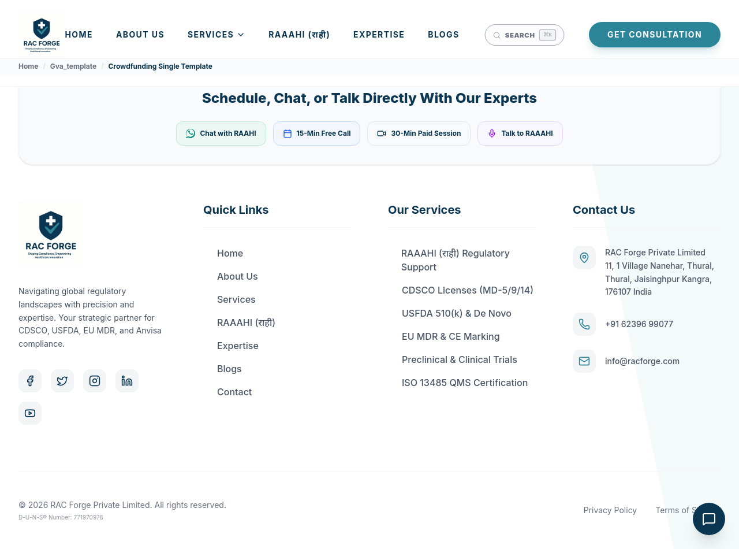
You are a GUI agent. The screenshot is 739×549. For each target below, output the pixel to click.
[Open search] (523, 34)
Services (216, 34)
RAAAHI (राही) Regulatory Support (449, 260)
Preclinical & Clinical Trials (452, 359)
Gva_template (73, 66)
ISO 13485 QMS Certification (458, 382)
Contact (227, 392)
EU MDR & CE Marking (444, 336)
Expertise (379, 34)
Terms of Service (688, 510)
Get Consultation (654, 34)
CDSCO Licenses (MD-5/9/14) (460, 290)
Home (79, 34)
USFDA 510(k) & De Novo (450, 313)
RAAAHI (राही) (299, 34)
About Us (140, 34)
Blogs (443, 34)
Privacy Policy (610, 510)
